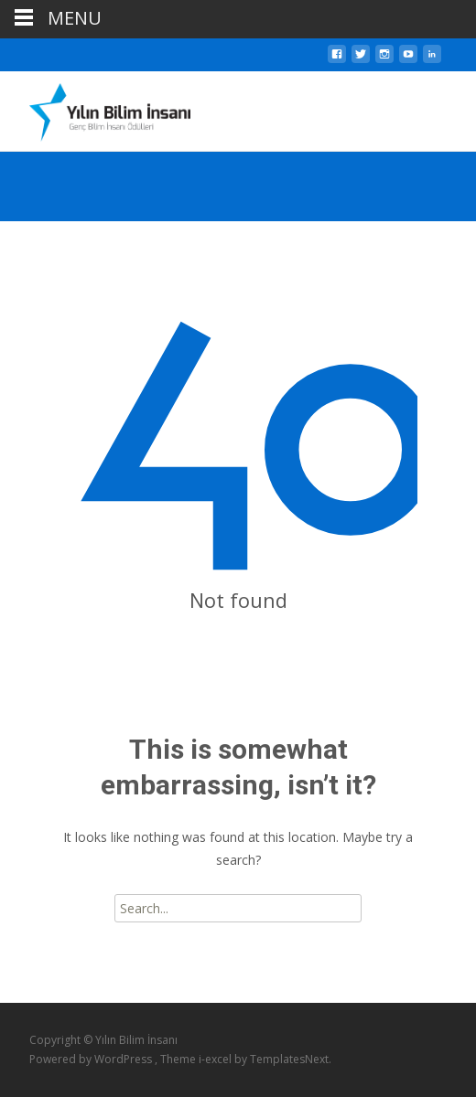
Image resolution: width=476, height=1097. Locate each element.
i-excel (216, 1059)
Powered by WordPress (92, 1059)
